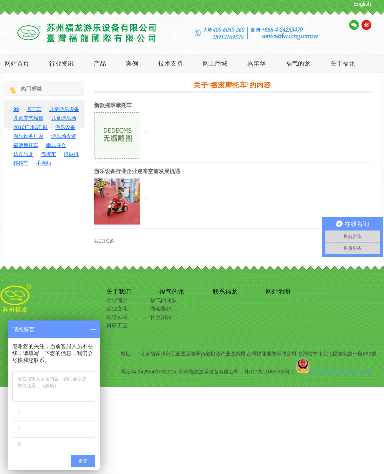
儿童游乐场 (63, 118)
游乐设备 (65, 127)
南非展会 (56, 145)
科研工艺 (117, 325)
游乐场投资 (63, 136)
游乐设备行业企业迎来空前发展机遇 (137, 171)
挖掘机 (71, 154)
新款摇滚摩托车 (113, 105)
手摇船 (43, 163)
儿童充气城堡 (28, 118)
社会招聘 (161, 317)
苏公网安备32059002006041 (341, 372)
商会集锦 (161, 309)
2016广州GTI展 (30, 127)
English (362, 4)
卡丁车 (33, 109)
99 (16, 109)
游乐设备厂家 (28, 136)
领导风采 (117, 317)
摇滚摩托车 (25, 145)
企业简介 (117, 300)
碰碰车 (20, 163)
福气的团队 (163, 300)
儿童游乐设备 (64, 109)
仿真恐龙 (23, 154)
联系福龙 (225, 291)
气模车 (48, 154)
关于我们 (118, 291)
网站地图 (278, 291)
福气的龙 (171, 291)
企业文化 (117, 309)
